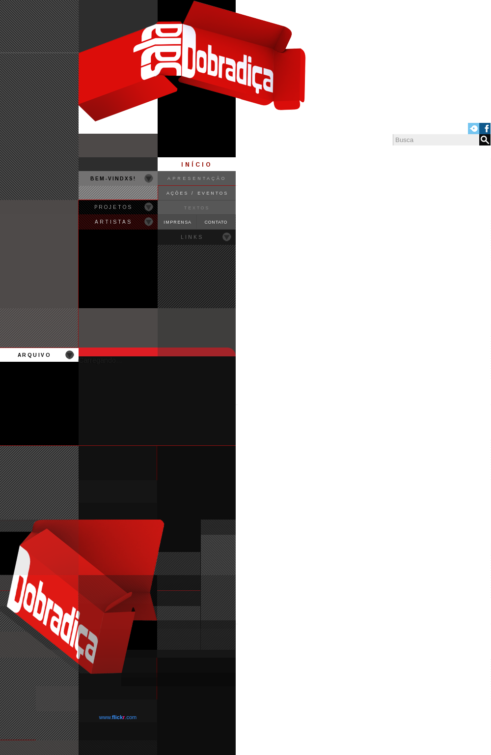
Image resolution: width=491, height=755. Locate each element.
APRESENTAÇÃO (196, 178)
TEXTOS (197, 207)
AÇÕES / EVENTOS (197, 193)
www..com (117, 717)
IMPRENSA (177, 222)
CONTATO (216, 222)
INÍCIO (197, 164)
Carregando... (100, 360)
